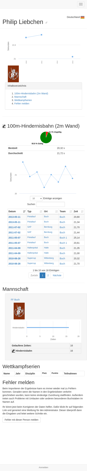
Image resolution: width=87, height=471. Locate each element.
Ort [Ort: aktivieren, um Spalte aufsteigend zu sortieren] (46, 211)
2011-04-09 (14, 248)
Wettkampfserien (23, 100)
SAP (29, 227)
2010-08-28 (14, 258)
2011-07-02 (14, 227)
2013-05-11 (14, 217)
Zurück (34, 275)
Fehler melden (21, 103)
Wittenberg (49, 258)
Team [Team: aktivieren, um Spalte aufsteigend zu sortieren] (63, 211)
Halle (46, 248)
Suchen (46, 204)
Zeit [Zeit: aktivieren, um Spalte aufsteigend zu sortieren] (76, 211)
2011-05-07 (14, 237)
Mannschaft (20, 96)
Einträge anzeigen (46, 198)
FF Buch (15, 299)
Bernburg (48, 227)
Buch (46, 216)
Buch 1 (63, 237)
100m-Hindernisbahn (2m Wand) (31, 93)
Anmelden (43, 467)
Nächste (57, 275)
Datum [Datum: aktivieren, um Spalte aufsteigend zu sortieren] (12, 211)
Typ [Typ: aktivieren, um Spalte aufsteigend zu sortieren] (29, 211)
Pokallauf (31, 216)
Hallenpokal (32, 248)
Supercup (31, 258)
